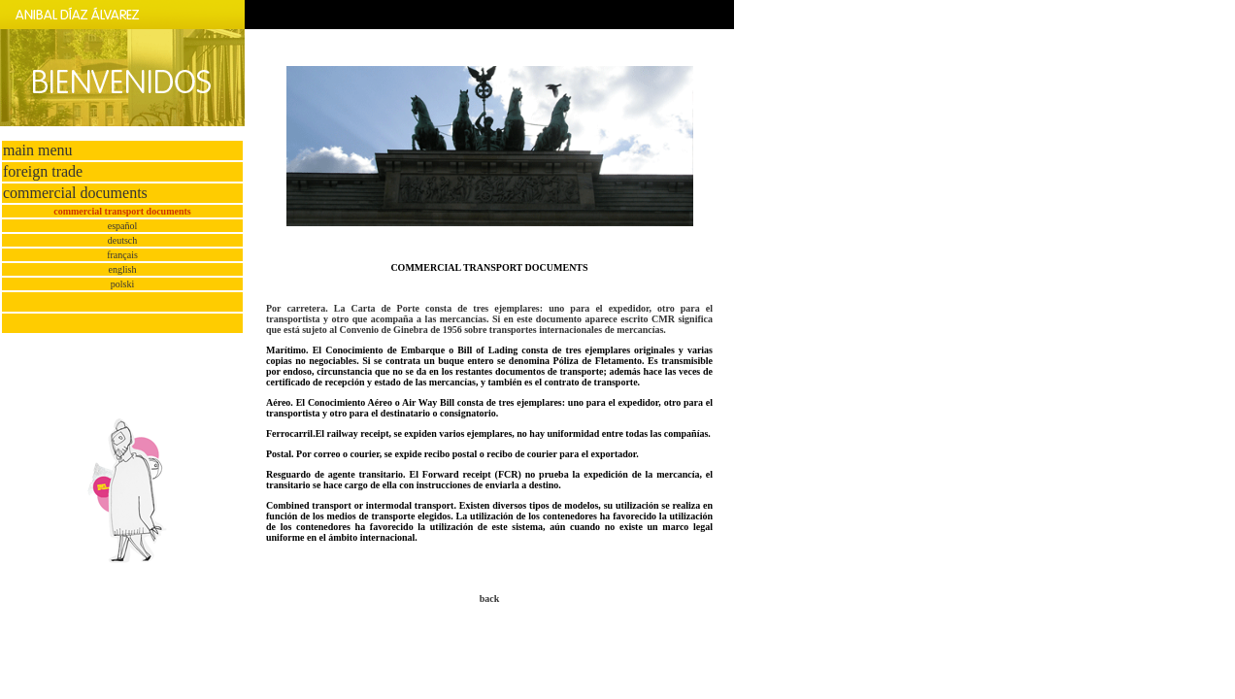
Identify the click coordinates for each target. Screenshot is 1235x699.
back (490, 598)
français (122, 255)
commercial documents (75, 192)
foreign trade (43, 171)
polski (122, 284)
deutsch (123, 240)
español (123, 225)
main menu (38, 150)
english (123, 269)
